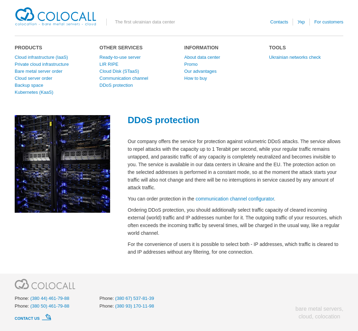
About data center (202, 57)
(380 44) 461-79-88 (49, 298)
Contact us (28, 318)
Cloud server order (33, 78)
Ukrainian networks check (295, 57)
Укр (301, 21)
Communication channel (124, 78)
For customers (328, 21)
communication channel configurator (234, 199)
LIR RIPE (109, 64)
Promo (191, 64)
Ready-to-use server (120, 57)
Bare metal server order (39, 71)
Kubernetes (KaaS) (34, 92)
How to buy (195, 78)
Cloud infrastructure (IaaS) (41, 57)
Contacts (279, 21)
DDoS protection (116, 85)
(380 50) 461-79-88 (49, 306)
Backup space (29, 85)
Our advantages (200, 71)
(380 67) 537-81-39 (134, 298)
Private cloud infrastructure (42, 64)
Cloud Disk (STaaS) (119, 71)
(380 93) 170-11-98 (134, 306)
